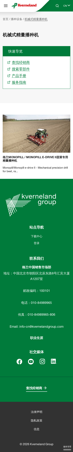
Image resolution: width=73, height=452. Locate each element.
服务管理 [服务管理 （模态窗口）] (67, 447)
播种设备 (16, 19)
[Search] (57, 6)
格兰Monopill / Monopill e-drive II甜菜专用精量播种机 (35, 159)
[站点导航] (5, 5)
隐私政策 (36, 420)
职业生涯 (36, 338)
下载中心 (36, 236)
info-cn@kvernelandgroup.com (41, 326)
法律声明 (36, 412)
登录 (36, 243)
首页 (5, 19)
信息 (36, 429)
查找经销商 (34, 388)
